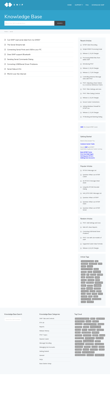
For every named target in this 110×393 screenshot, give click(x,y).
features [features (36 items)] (97, 272)
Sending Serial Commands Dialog (20, 59)
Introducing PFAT (88, 64)
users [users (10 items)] (83, 302)
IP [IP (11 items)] (88, 274)
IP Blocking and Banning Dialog (92, 117)
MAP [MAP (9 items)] (83, 277)
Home (69, 5)
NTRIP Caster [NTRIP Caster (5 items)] (90, 282)
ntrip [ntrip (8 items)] (83, 282)
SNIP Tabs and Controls (46, 318)
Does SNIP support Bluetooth (18, 54)
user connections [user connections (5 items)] (97, 299)
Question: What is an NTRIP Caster (91, 175)
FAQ (87, 5)
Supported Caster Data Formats (93, 244)
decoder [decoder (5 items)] (96, 269)
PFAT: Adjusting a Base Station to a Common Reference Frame (93, 84)
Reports (41, 327)
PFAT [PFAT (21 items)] (84, 285)
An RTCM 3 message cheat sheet (91, 182)
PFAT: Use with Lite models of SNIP (92, 238)
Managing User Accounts (47, 347)
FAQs (41, 359)
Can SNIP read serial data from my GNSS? (23, 40)
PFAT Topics (43, 335)
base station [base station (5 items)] (84, 263)
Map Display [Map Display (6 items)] (90, 277)
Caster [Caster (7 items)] (83, 266)
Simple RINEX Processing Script (92, 49)
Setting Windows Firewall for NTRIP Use (91, 107)
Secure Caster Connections (91, 102)
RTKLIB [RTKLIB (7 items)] (99, 291)
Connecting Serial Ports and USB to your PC (24, 49)
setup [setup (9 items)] (100, 293)
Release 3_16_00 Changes (91, 98)
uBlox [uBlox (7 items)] (96, 296)
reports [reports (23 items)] (90, 288)
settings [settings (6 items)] (95, 293)
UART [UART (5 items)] (90, 296)
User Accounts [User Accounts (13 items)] (86, 299)
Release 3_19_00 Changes (91, 53)
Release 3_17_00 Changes (91, 72)
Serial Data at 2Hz (14, 69)
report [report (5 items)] (83, 288)
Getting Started (44, 351)
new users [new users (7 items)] (91, 280)
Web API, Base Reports (90, 227)
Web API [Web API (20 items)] (90, 302)
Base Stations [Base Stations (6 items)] (93, 263)
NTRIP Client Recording (90, 45)
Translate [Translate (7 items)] (84, 296)
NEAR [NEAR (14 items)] (97, 277)
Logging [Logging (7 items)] (100, 274)
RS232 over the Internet (16, 74)
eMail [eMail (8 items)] (90, 272)
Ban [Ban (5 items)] (97, 261)
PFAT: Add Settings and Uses (92, 223)
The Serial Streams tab (16, 45)
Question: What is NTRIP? (91, 197)
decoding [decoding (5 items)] (84, 272)
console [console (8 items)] (90, 266)
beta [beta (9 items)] (100, 263)
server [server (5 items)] (89, 293)
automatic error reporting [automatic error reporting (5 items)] (87, 261)
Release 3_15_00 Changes (91, 112)
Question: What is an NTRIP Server (91, 209)
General (41, 355)
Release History (44, 331)
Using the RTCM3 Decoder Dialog (91, 188)
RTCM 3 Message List (89, 170)
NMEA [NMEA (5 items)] (98, 280)
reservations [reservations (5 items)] (97, 288)
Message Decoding (45, 343)
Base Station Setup (45, 363)
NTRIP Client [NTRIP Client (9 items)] (99, 282)
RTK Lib (41, 322)
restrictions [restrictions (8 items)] (85, 291)
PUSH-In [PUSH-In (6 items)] (90, 285)
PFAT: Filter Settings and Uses (92, 89)
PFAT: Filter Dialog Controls (91, 93)
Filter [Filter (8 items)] (83, 274)
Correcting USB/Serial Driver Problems (22, 64)
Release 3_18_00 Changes (91, 68)
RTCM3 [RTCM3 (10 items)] (93, 291)
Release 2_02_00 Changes (91, 248)
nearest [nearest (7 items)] (84, 280)
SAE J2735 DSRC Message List (92, 193)
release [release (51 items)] (98, 285)
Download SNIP (98, 5)
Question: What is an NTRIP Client (91, 203)
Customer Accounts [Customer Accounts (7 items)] (87, 269)
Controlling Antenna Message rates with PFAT (92, 78)
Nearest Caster (44, 339)
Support (78, 5)
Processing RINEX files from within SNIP (91, 58)
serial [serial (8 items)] (83, 293)
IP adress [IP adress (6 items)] (94, 274)
